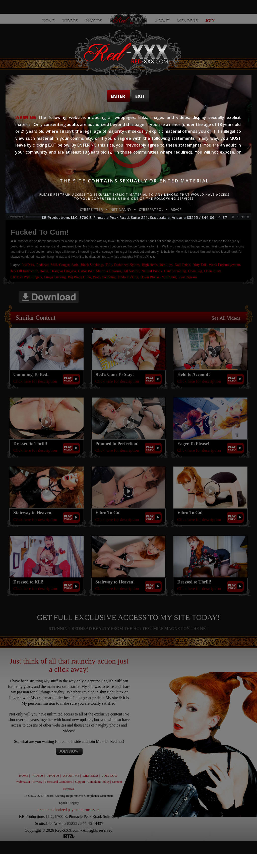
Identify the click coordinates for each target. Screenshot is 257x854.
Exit (140, 96)
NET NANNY (120, 209)
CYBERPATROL (151, 209)
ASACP (176, 209)
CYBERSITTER (91, 209)
